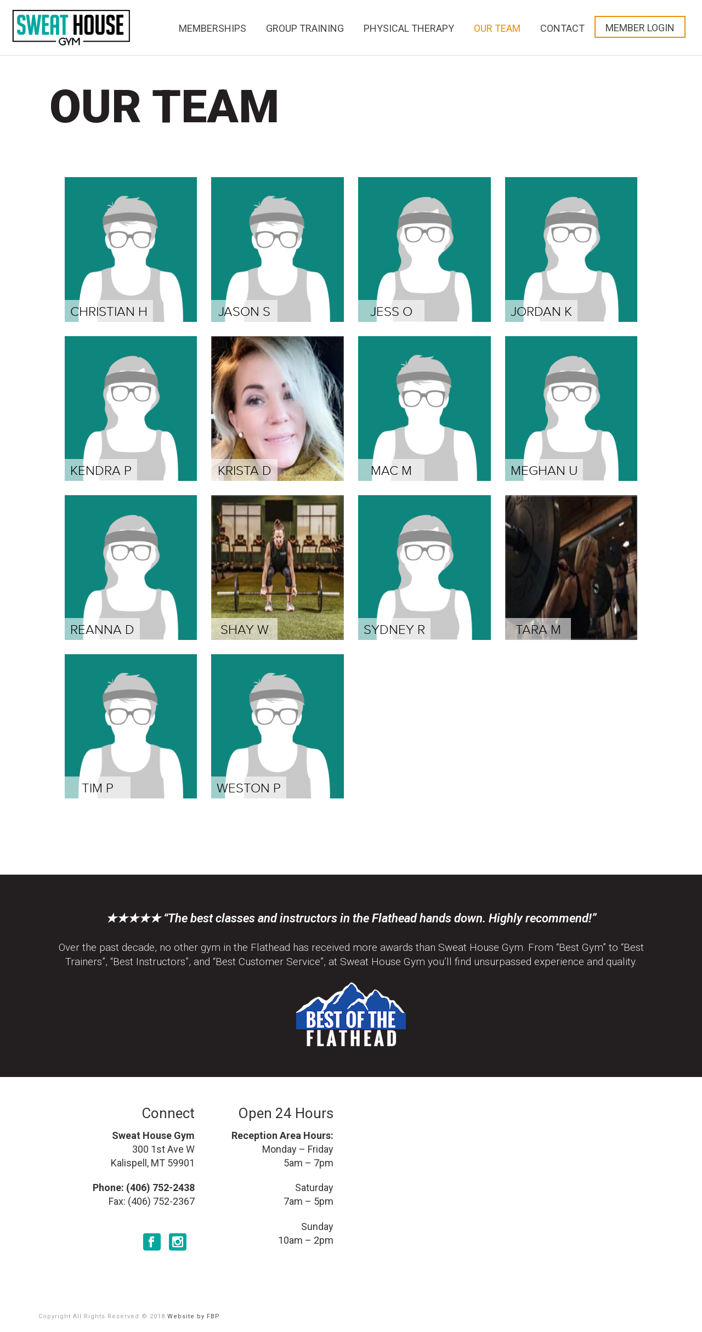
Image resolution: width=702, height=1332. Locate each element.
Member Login (640, 27)
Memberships (212, 28)
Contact (562, 28)
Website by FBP (193, 1316)
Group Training (305, 28)
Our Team (497, 28)
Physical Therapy (409, 28)
